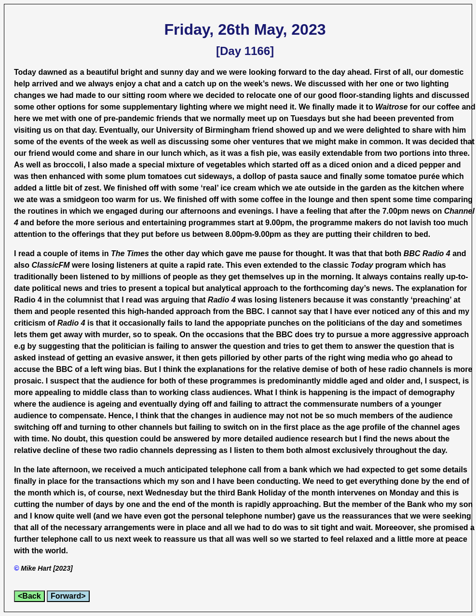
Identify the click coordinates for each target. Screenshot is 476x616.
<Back (29, 596)
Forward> (68, 596)
